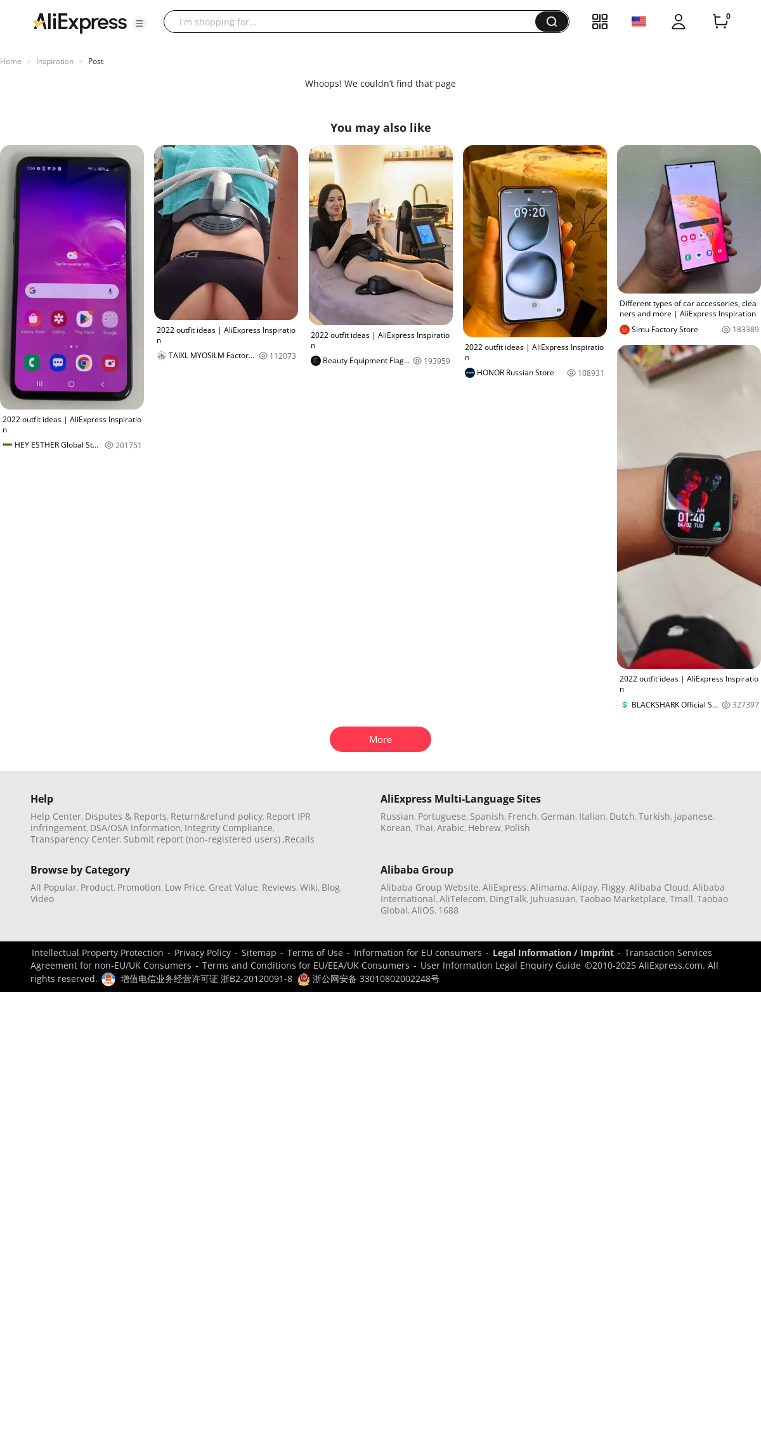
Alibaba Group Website (429, 887)
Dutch (622, 816)
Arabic (450, 828)
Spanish (487, 816)
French (522, 816)
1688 (448, 910)
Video (42, 899)
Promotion (139, 887)
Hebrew (484, 828)
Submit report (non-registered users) (202, 839)
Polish (517, 828)
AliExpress (504, 887)
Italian (592, 816)
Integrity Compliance (229, 828)
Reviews (279, 887)
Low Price (185, 887)
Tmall (681, 899)
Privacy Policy (202, 953)
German (558, 816)
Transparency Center (75, 839)
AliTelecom (462, 899)
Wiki (309, 887)
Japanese (693, 816)
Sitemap (259, 953)
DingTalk (508, 899)
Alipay (584, 887)
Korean (395, 828)
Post (95, 61)
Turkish (654, 816)
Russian (397, 816)
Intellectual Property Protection (98, 953)
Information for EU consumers (418, 953)
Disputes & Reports (126, 816)
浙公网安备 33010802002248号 (368, 979)
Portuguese (442, 816)
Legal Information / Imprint (553, 953)
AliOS (423, 910)
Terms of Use (315, 953)
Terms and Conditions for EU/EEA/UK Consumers (306, 965)
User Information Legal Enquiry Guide (500, 965)
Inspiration (55, 61)
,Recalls (298, 839)
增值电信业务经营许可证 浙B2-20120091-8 (206, 979)
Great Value (233, 887)
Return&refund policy (217, 816)
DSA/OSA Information (135, 828)
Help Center (55, 816)
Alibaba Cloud (659, 887)
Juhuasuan (553, 899)
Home (11, 61)
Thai (424, 828)
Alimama (549, 887)
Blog (331, 887)
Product (97, 887)
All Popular (53, 887)
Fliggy (613, 887)
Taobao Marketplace (623, 899)
